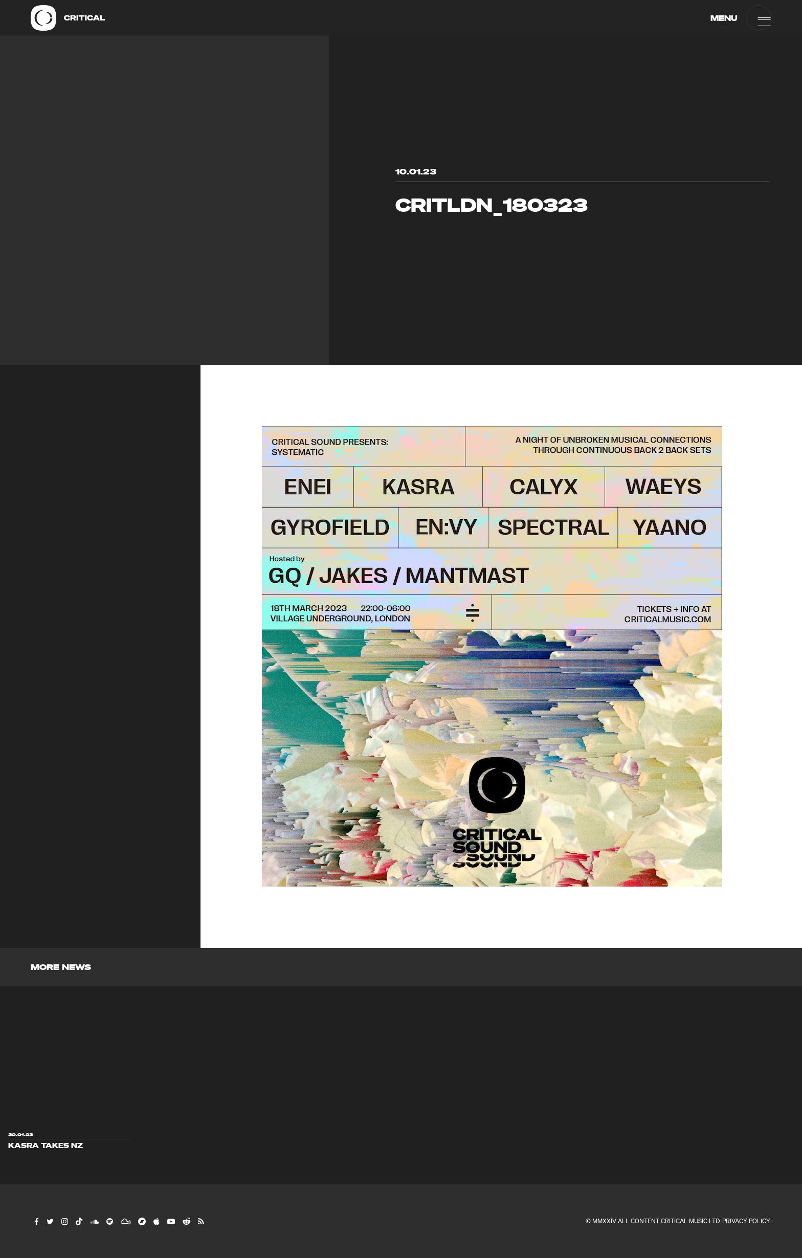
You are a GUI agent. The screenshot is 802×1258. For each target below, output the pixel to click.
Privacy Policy (746, 1221)
